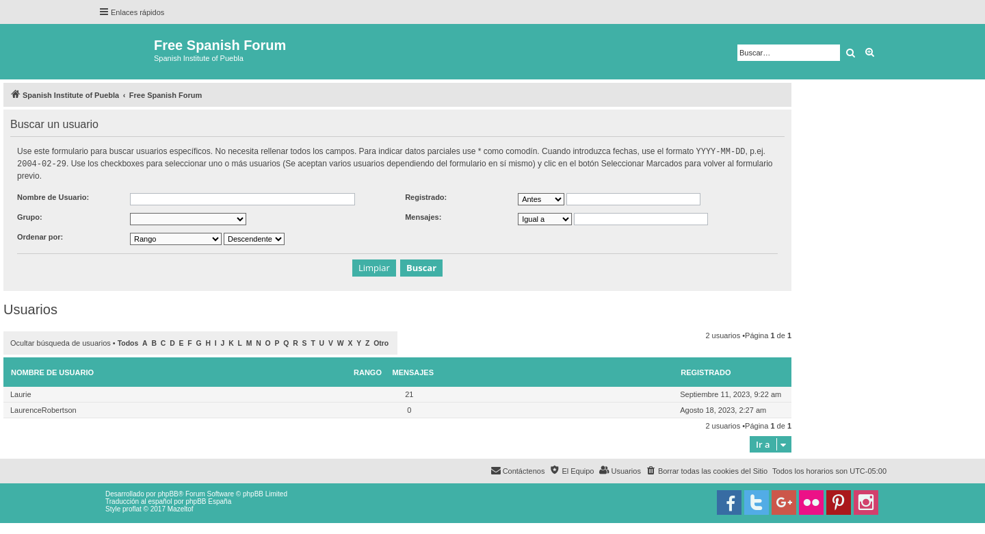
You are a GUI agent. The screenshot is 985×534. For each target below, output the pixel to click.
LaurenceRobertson (43, 409)
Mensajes (413, 371)
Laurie (20, 393)
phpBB (168, 492)
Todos (128, 342)
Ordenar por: (40, 235)
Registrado (706, 371)
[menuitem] (706, 469)
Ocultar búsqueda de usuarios (60, 342)
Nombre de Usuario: (53, 196)
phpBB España (208, 500)
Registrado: (426, 196)
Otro (381, 342)
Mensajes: (423, 216)
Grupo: (29, 216)
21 (409, 393)
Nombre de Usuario (52, 371)
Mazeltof (181, 507)
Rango (368, 371)
